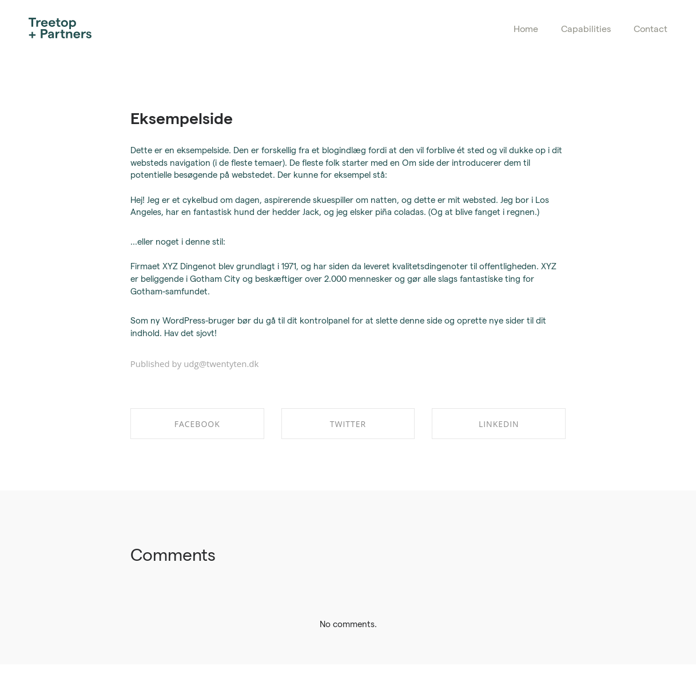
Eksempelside (181, 117)
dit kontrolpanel (318, 320)
